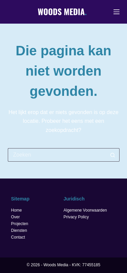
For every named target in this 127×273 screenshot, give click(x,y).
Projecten (19, 223)
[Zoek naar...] (57, 155)
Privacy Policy (76, 217)
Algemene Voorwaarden (85, 210)
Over (15, 217)
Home (16, 210)
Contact (18, 237)
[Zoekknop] (113, 155)
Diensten (19, 230)
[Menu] (116, 12)
